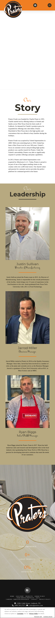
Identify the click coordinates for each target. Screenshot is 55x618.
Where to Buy (40, 596)
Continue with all (47, 616)
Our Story (20, 596)
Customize (20, 613)
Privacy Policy (44, 599)
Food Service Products (25, 597)
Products (29, 596)
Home (12, 596)
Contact (34, 599)
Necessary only (38, 616)
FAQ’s (38, 597)
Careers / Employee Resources (17, 599)
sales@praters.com (36, 605)
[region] (27, 612)
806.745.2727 (20, 605)
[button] (49, 5)
